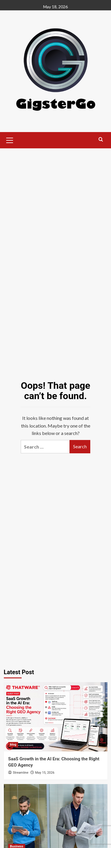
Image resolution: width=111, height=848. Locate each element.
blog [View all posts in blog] (13, 744)
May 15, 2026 (44, 773)
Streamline (20, 773)
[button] (10, 139)
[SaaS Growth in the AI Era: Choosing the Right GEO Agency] (55, 716)
